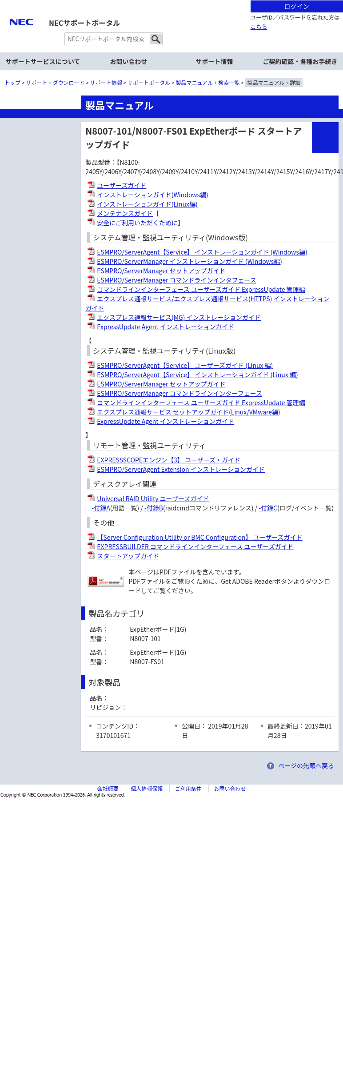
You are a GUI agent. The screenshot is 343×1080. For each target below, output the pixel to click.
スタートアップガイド (128, 555)
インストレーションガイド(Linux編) (147, 203)
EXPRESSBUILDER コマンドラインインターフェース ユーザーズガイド (195, 546)
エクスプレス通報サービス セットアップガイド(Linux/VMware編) (188, 411)
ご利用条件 (188, 788)
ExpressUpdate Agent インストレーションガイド (165, 326)
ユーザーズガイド (121, 185)
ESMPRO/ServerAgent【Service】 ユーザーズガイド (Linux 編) (185, 365)
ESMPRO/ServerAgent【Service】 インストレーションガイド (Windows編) (202, 251)
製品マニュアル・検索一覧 (208, 82)
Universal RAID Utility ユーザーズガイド (153, 498)
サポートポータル (149, 82)
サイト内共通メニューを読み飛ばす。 (140, 11)
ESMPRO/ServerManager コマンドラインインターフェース (179, 393)
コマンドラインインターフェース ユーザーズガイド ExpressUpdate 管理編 (201, 289)
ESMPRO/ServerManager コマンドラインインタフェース (176, 279)
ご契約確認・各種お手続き (300, 61)
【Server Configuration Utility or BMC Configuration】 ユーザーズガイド (199, 537)
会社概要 (107, 788)
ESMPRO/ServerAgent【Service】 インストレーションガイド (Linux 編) (197, 374)
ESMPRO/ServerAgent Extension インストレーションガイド (181, 469)
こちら (259, 26)
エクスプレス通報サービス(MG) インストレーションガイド (179, 317)
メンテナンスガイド (125, 213)
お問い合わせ (129, 61)
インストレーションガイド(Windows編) (152, 194)
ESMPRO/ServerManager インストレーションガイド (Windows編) (189, 261)
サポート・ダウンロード (55, 82)
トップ (12, 82)
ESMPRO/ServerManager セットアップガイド (161, 270)
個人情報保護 (147, 788)
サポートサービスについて (43, 61)
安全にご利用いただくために (137, 222)
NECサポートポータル (84, 22)
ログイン (296, 6)
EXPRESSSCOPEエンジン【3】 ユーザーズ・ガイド (168, 459)
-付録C (268, 507)
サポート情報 (214, 61)
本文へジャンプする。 (171, 0)
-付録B (153, 507)
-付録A (101, 507)
